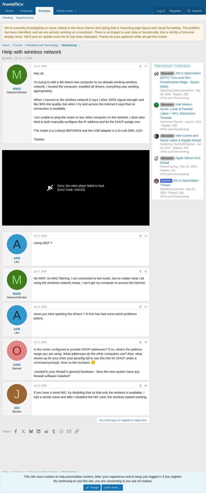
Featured (26, 11)
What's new (65, 11)
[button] (76, 11)
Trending (7, 17)
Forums (44, 11)
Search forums (25, 17)
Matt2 (9, 58)
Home (9, 11)
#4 (145, 306)
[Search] (194, 11)
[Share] (140, 66)
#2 (145, 235)
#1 (145, 66)
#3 (145, 271)
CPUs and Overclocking (174, 98)
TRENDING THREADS (172, 66)
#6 (145, 385)
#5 (145, 342)
